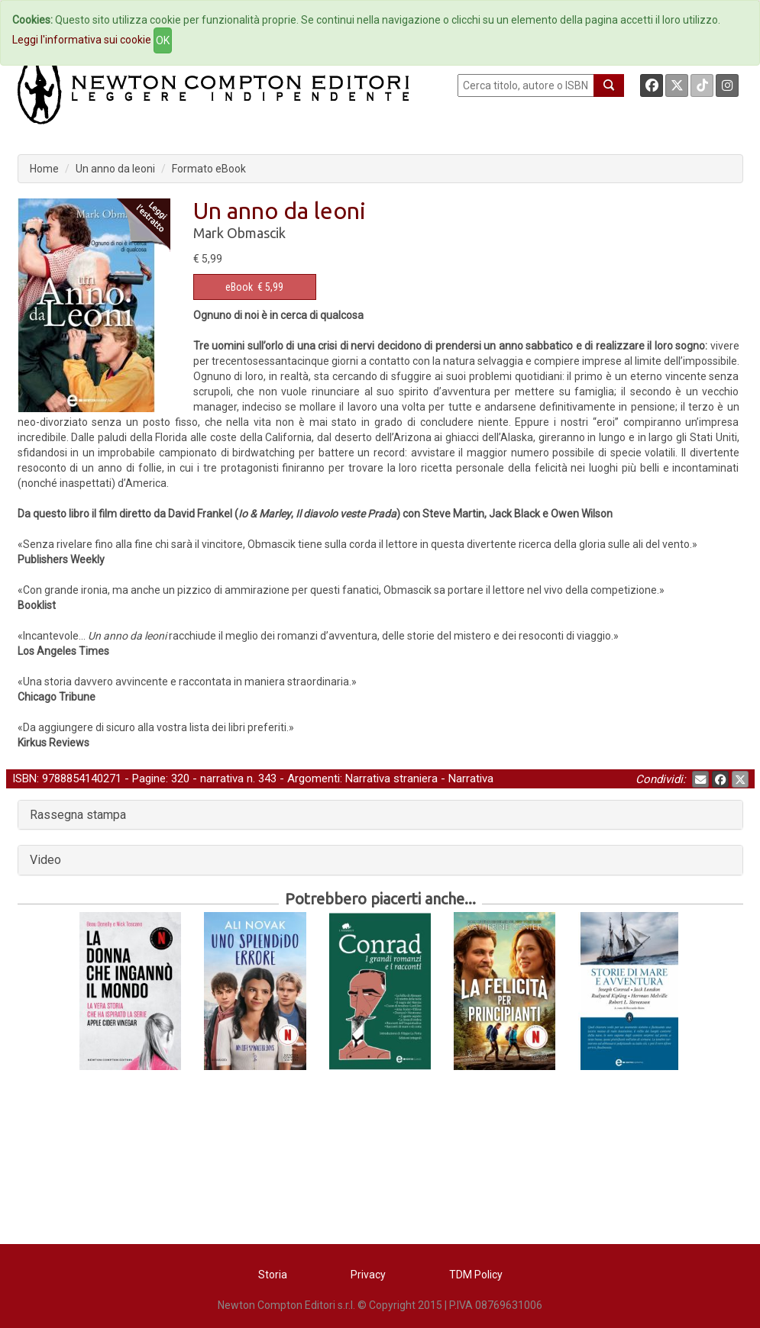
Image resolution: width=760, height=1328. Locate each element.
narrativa (222, 778)
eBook (239, 287)
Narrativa (470, 778)
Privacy (368, 1274)
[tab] (380, 815)
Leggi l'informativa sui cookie (81, 40)
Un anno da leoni (115, 169)
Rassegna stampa (78, 814)
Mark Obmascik (239, 232)
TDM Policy (476, 1274)
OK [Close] (163, 40)
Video (45, 860)
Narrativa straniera (391, 778)
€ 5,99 (254, 287)
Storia (272, 1274)
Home (44, 169)
